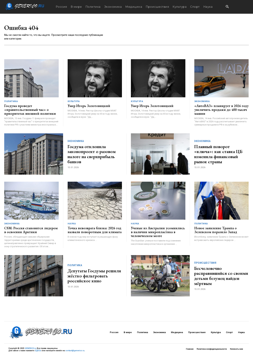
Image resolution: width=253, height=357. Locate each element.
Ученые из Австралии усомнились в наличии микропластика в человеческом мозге (158, 233)
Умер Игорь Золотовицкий (89, 106)
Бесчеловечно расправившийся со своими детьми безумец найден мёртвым (221, 276)
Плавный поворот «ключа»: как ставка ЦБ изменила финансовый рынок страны (218, 154)
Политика (11, 102)
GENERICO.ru (30, 349)
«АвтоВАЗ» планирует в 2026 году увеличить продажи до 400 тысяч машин (221, 110)
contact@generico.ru (75, 351)
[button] (227, 7)
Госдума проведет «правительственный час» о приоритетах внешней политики (30, 110)
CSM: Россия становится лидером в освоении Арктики (31, 231)
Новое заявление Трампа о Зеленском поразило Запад (215, 231)
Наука (72, 224)
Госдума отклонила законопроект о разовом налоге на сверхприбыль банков (91, 154)
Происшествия (205, 263)
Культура (74, 102)
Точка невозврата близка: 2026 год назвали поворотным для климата (95, 231)
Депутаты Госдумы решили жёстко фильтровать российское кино (94, 277)
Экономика (202, 102)
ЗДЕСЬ (38, 351)
